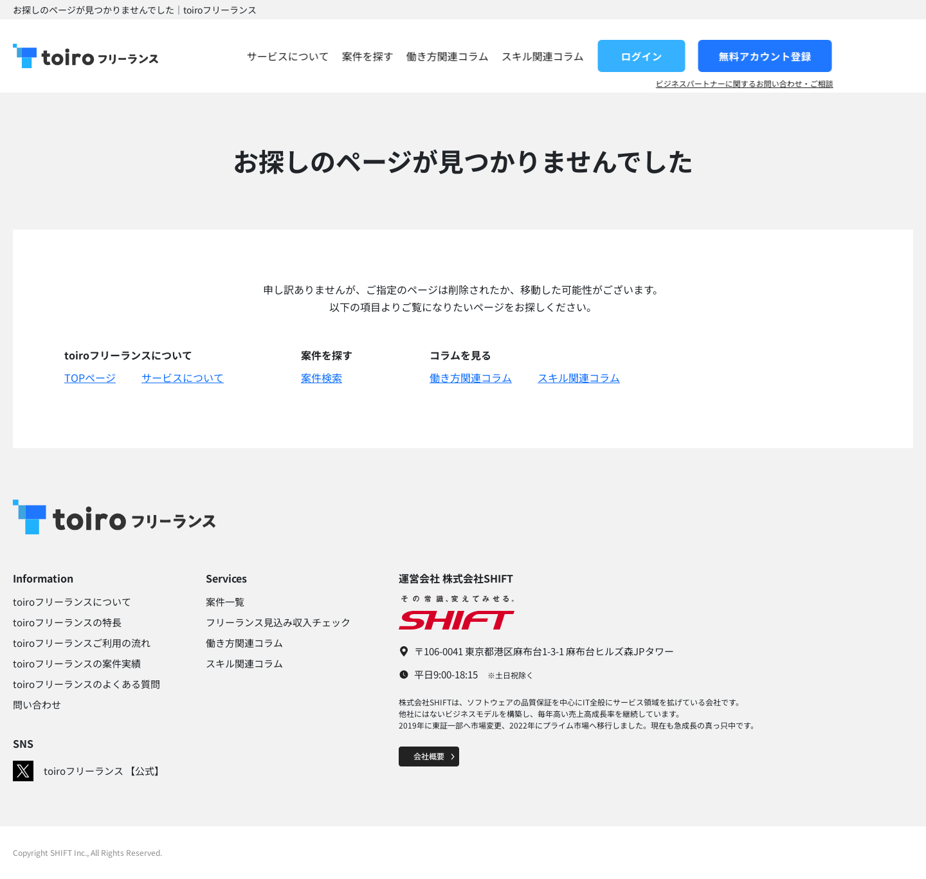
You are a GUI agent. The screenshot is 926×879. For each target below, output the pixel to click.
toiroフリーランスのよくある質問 (86, 684)
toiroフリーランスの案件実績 (77, 663)
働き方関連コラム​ (244, 642)
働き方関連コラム (527, 56)
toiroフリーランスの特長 (67, 622)
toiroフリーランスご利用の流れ (81, 642)
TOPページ (90, 377)
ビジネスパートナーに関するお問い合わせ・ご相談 (824, 83)
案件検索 (321, 377)
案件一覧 (225, 601)
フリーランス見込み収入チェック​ (278, 622)
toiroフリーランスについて (72, 601)
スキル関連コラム (622, 56)
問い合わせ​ (37, 704)
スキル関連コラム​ (244, 663)
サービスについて (368, 56)
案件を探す (447, 56)
